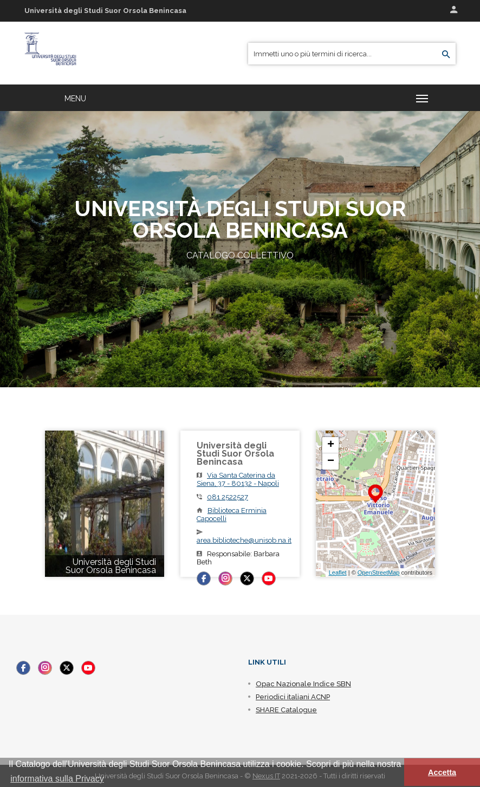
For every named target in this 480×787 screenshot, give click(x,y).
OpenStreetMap (379, 572)
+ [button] (330, 445)
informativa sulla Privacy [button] (57, 778)
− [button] (330, 461)
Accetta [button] (442, 772)
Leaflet (338, 572)
